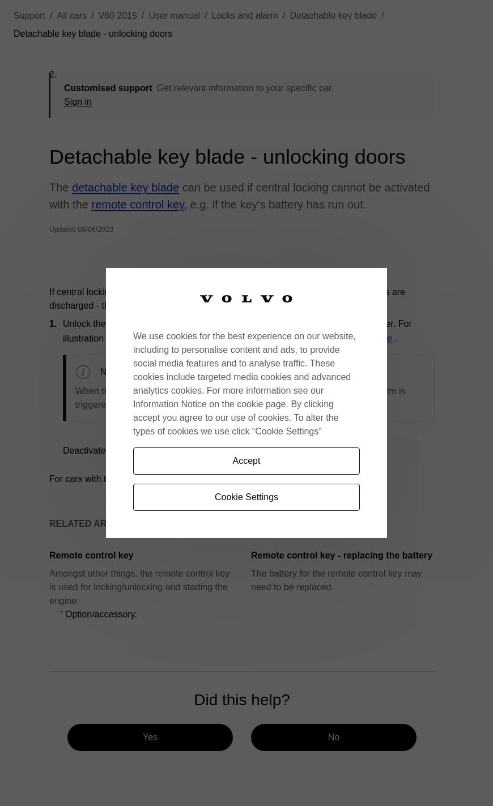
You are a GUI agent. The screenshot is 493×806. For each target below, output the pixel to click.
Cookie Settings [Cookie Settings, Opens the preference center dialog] (246, 497)
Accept (247, 461)
